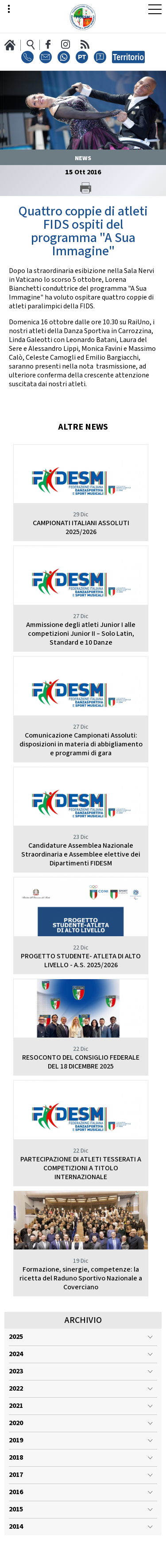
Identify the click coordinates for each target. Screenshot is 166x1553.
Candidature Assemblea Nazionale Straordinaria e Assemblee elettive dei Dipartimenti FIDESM (80, 854)
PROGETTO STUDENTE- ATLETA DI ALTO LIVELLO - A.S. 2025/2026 (81, 961)
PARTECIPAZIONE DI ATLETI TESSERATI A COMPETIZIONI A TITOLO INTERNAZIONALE (80, 1168)
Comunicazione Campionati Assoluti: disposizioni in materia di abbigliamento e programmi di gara (81, 744)
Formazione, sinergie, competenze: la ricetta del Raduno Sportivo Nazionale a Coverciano (80, 1278)
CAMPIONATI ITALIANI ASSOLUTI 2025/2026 (81, 528)
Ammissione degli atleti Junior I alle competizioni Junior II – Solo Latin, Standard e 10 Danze (80, 633)
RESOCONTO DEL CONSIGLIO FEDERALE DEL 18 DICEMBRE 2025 (80, 1062)
